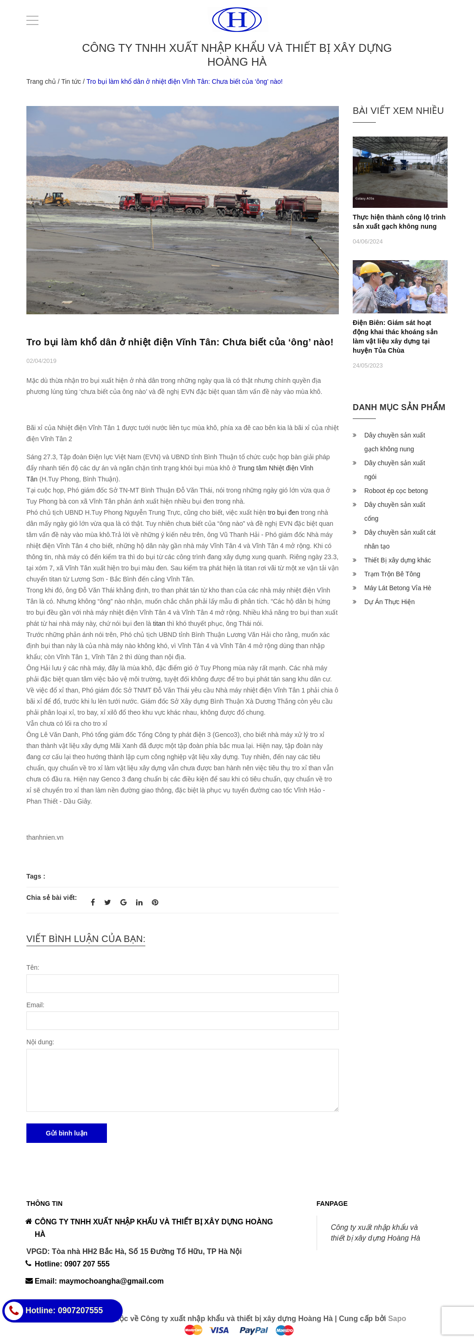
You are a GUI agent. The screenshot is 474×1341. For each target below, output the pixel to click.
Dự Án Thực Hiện (389, 601)
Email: (35, 1005)
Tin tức (71, 81)
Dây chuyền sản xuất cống (394, 511)
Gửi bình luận (66, 1133)
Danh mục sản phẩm (399, 407)
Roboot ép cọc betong (396, 490)
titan (159, 623)
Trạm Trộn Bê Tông (392, 574)
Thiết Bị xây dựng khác (397, 560)
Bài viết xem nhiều (398, 111)
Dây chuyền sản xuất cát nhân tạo (400, 539)
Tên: (32, 967)
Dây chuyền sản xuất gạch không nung (394, 442)
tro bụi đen (283, 512)
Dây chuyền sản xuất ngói (394, 469)
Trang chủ (41, 81)
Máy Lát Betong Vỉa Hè (397, 588)
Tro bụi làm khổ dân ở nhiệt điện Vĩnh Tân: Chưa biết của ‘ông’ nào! (180, 342)
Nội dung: (40, 1042)
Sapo (397, 1318)
